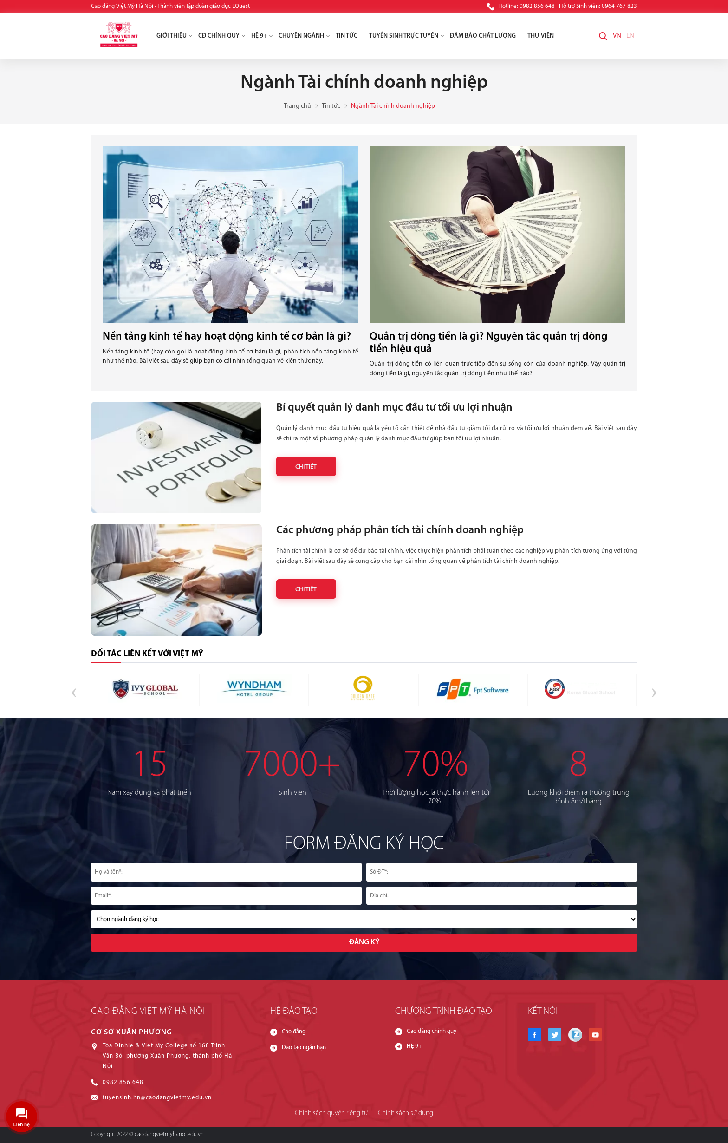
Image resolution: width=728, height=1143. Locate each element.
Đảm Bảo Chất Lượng (483, 36)
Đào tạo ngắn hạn (304, 1049)
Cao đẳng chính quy (431, 1033)
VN (617, 36)
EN (630, 36)
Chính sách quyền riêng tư (331, 1114)
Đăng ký (364, 943)
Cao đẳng (294, 1033)
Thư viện (540, 36)
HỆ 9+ (262, 36)
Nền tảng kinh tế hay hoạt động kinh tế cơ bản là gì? (229, 337)
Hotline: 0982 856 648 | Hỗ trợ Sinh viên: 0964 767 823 (562, 6)
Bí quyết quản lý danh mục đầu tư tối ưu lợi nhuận (397, 407)
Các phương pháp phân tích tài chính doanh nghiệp (401, 530)
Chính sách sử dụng (405, 1114)
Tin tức (347, 36)
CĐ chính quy (222, 36)
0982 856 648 (123, 1084)
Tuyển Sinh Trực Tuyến (406, 36)
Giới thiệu (174, 36)
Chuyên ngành (304, 36)
